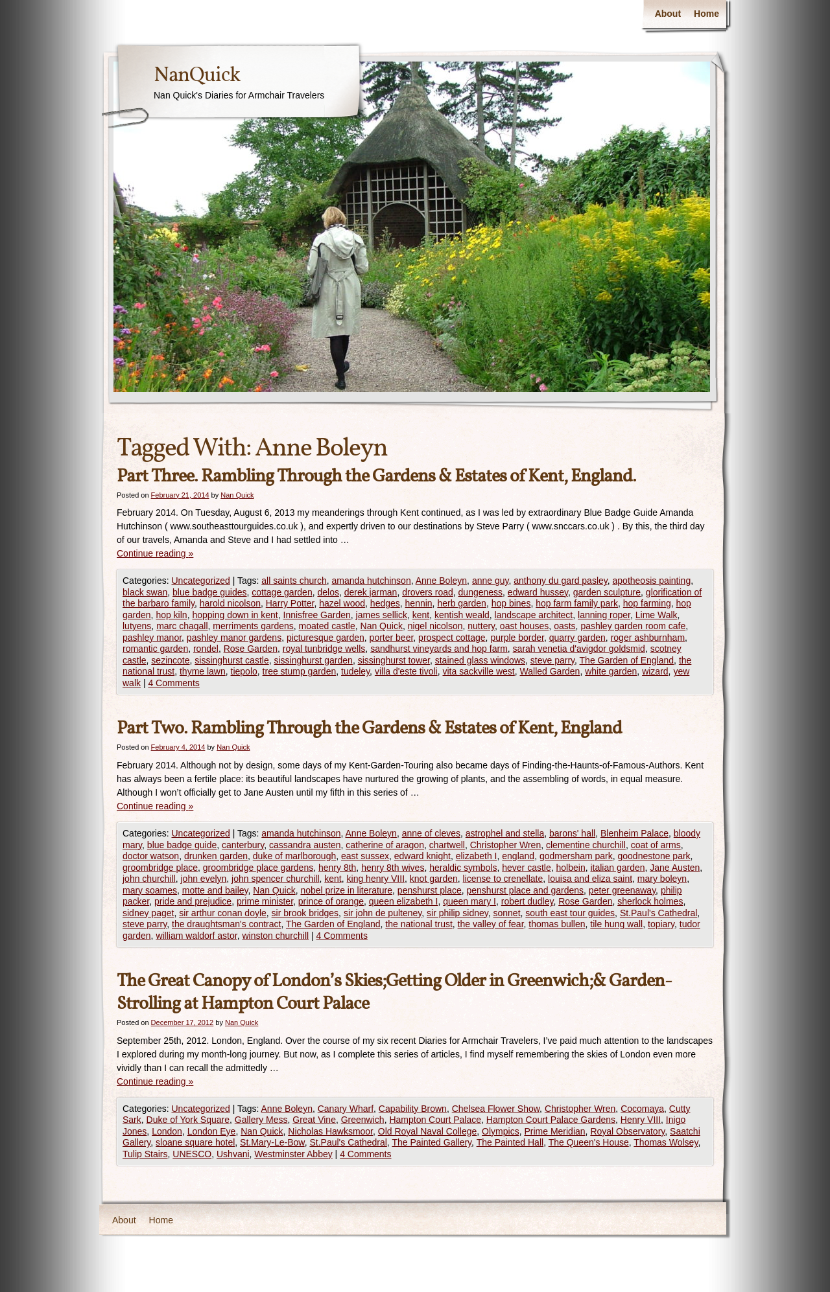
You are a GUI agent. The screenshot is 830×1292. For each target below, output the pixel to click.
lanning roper (604, 615)
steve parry (552, 660)
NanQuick (197, 76)
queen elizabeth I (403, 901)
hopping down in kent (235, 615)
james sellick (381, 615)
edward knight (422, 856)
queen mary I (469, 901)
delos (327, 592)
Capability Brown (413, 1108)
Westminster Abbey (293, 1154)
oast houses (524, 626)
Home (706, 13)
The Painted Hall (510, 1142)
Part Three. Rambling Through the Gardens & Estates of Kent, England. (376, 476)
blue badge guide (182, 845)
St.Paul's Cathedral (658, 913)
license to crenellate (503, 878)
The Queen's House (589, 1142)
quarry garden (577, 637)
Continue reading (155, 553)
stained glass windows (480, 660)
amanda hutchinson (370, 580)
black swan (145, 592)
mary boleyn (662, 878)
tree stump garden (300, 671)
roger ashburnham (648, 637)
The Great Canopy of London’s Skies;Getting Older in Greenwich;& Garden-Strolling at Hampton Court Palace (394, 993)
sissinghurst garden (313, 660)
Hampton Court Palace (435, 1119)
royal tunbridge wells (324, 648)
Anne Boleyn (441, 580)
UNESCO (191, 1154)
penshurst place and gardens (525, 890)
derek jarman (370, 592)
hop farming (647, 603)
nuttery (481, 626)
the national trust (419, 924)
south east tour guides (570, 913)
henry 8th (337, 867)
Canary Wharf (346, 1108)
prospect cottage (452, 637)
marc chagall (182, 626)
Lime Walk (656, 615)
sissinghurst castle (231, 660)
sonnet (507, 913)
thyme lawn (203, 671)
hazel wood (342, 603)
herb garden (461, 603)
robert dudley (527, 901)
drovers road (427, 592)
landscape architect (534, 615)
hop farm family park (577, 603)
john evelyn (204, 878)
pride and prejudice (192, 901)
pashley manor (152, 637)
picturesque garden (325, 637)
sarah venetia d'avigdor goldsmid (579, 648)
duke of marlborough (294, 856)
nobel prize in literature (346, 890)
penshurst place (429, 890)
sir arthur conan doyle (223, 913)
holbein (571, 867)
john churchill (149, 878)
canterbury (243, 845)
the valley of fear (491, 924)
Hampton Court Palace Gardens (550, 1119)
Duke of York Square (188, 1119)
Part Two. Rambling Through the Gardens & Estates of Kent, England (369, 728)
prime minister (265, 901)
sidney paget (148, 913)
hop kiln (171, 615)
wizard (655, 671)
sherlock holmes (650, 901)
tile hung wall (616, 924)
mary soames (150, 890)
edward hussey (538, 592)
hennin (419, 603)
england (518, 856)
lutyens (137, 626)
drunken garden (216, 856)
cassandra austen (305, 845)
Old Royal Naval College (427, 1131)
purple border (517, 637)
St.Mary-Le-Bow (272, 1142)
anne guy (490, 580)
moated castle (327, 626)
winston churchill (275, 935)
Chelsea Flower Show (496, 1108)
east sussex (365, 856)
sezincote (170, 660)
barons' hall (572, 833)
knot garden (434, 878)
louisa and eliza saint (590, 878)
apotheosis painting (652, 580)
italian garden (617, 867)
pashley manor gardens (234, 637)
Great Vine (314, 1119)
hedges (385, 603)
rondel (206, 648)
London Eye (211, 1131)
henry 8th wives (392, 867)
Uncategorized (200, 580)
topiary (661, 924)
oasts (564, 626)
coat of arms (656, 845)
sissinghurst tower (394, 660)
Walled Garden (550, 671)
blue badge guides (209, 592)
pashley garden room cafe (632, 626)
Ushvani (233, 1154)
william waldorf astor (196, 935)
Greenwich (363, 1119)
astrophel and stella (505, 833)
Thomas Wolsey (666, 1142)
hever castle (526, 867)
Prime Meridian (554, 1131)
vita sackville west (479, 671)
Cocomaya (642, 1108)
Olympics (500, 1131)
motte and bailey (215, 890)
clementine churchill (586, 845)
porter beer (392, 637)
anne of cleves (431, 833)
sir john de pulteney (382, 913)
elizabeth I (476, 856)
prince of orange (331, 901)
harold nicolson (230, 603)
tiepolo (244, 671)
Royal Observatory (627, 1131)
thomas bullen (556, 924)
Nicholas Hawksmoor (330, 1131)
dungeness (480, 592)
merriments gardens (253, 626)
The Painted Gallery (431, 1142)
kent (420, 615)
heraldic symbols (463, 867)
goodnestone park (654, 856)
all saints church (293, 580)
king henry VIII (376, 878)
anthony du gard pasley (561, 580)
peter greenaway (622, 890)
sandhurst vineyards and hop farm (439, 648)
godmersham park (576, 856)
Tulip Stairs (145, 1154)
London (167, 1131)
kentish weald (462, 615)
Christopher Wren (505, 845)
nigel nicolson (435, 626)
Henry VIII (641, 1119)
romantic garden (155, 648)
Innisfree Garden (317, 615)
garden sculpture (607, 592)
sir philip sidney (457, 913)
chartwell (447, 845)
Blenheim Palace (634, 833)
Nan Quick (237, 495)
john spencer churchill (275, 878)
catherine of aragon (385, 845)
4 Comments (173, 683)
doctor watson (151, 856)
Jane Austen (675, 867)
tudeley (355, 671)
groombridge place (160, 867)
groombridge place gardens (258, 867)
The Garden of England (627, 660)
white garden (611, 671)
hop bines (511, 603)
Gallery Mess (261, 1119)
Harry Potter (290, 603)
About (668, 13)
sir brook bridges (305, 913)
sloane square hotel (195, 1142)
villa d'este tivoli (406, 671)
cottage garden (282, 592)
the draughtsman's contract (226, 924)
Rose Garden (251, 648)
